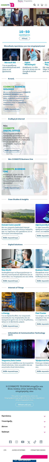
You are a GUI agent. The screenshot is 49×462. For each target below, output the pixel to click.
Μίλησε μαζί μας (24, 405)
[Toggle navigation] (46, 4)
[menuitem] (10, 442)
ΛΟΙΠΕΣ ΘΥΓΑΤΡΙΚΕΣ (18, 450)
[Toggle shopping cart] (42, 5)
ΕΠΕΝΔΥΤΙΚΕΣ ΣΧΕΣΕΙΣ (38, 450)
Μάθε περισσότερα (12, 109)
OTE (5, 450)
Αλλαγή (24, 38)
